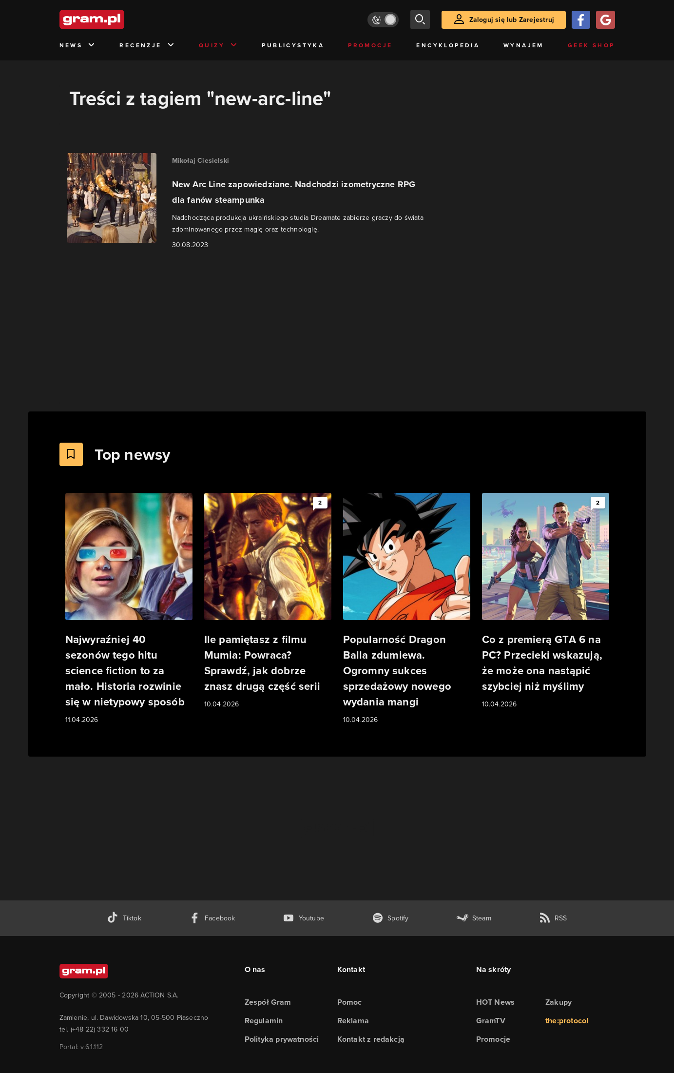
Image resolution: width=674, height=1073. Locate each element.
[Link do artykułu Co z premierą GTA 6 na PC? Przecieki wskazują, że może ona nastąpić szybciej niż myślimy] (545, 601)
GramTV (490, 1020)
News (77, 45)
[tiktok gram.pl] (124, 918)
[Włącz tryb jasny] (383, 19)
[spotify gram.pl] (390, 918)
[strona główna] (116, 19)
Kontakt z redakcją (371, 1039)
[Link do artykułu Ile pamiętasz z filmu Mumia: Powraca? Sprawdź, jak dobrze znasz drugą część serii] (267, 601)
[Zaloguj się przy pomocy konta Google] (605, 20)
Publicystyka (293, 45)
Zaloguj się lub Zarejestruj (511, 20)
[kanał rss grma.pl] (553, 918)
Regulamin (264, 1020)
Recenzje (147, 45)
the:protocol (566, 1020)
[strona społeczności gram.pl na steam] (474, 918)
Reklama (353, 1020)
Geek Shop (591, 45)
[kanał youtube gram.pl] (303, 918)
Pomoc (349, 1002)
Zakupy (558, 1002)
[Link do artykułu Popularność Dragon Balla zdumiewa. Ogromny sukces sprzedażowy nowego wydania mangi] (406, 609)
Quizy (218, 45)
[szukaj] (420, 19)
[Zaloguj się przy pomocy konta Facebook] (581, 20)
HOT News (495, 1002)
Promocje (370, 45)
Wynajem (523, 45)
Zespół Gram (268, 1002)
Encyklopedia (448, 45)
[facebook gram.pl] (212, 918)
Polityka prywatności (282, 1039)
